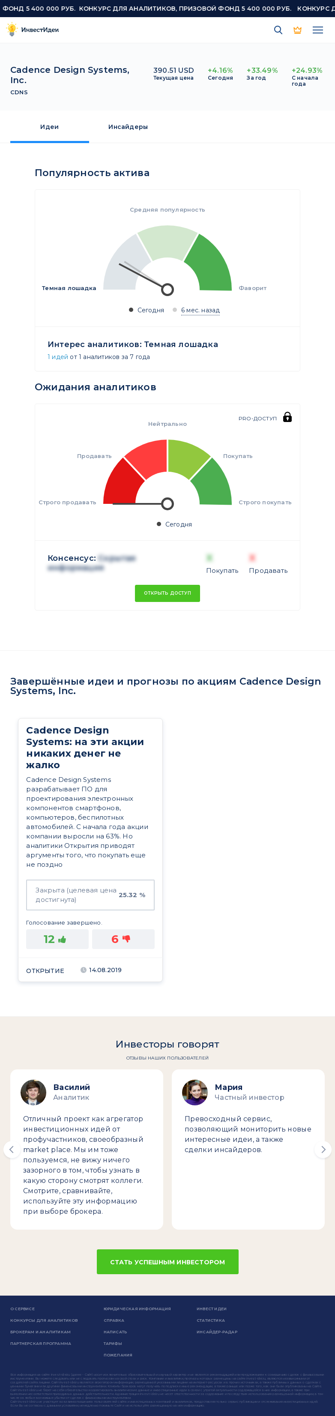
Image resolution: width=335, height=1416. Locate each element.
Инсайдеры (128, 127)
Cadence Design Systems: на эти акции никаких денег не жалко (85, 747)
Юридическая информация (137, 1308)
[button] (12, 1149)
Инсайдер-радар (217, 1331)
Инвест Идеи (212, 1308)
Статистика (211, 1320)
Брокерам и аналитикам (40, 1331)
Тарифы (113, 1343)
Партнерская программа (40, 1343)
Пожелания (118, 1355)
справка (114, 1320)
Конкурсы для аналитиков (44, 1320)
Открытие (45, 971)
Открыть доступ (167, 593)
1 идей (58, 357)
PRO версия (298, 30)
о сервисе (22, 1308)
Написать (115, 1331)
